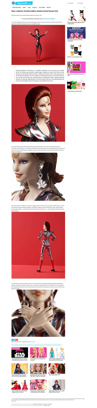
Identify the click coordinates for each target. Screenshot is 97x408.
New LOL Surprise (51, 399)
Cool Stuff (42, 7)
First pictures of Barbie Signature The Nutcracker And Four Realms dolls (37, 391)
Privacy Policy (47, 405)
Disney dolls (32, 398)
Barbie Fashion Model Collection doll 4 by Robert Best (76, 23)
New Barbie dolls (41, 399)
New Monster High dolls (58, 399)
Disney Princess (36, 398)
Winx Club (72, 399)
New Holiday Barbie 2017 (54, 375)
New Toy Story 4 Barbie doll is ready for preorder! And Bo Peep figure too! (57, 359)
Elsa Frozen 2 (43, 398)
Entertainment (16, 7)
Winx (70, 399)
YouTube (50, 404)
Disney (28, 398)
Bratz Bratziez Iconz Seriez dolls (74, 91)
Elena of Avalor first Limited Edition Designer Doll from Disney (19, 391)
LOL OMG (58, 398)
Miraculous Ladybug (81, 398)
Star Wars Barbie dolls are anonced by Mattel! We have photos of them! (19, 359)
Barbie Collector (58, 344)
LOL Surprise (62, 398)
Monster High (25, 399)
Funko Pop (51, 398)
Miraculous (76, 398)
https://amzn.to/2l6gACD (48, 18)
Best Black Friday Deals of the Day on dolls (76, 74)
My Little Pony (36, 399)
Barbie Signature (22, 398)
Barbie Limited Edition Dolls (48, 344)
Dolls (24, 7)
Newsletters (39, 404)
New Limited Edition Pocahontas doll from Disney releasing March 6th (19, 375)
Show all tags (13, 401)
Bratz (26, 398)
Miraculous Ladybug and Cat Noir (17, 399)
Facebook (81, 3)
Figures (34, 7)
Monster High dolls (31, 399)
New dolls (46, 399)
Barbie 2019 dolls (19, 344)
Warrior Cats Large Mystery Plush (75, 57)
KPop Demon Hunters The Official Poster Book (75, 40)
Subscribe (71, 3)
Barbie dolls (18, 398)
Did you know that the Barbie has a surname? (38, 359)
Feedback (35, 404)
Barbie (13, 344)
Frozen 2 (47, 398)
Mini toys (72, 398)
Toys (29, 7)
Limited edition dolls (37, 344)
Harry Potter (55, 398)
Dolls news (30, 344)
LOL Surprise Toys (68, 398)
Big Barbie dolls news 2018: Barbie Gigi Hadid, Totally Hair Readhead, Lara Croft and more (38, 375)
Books (49, 7)
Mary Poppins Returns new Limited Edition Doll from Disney (56, 391)
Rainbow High (64, 399)
